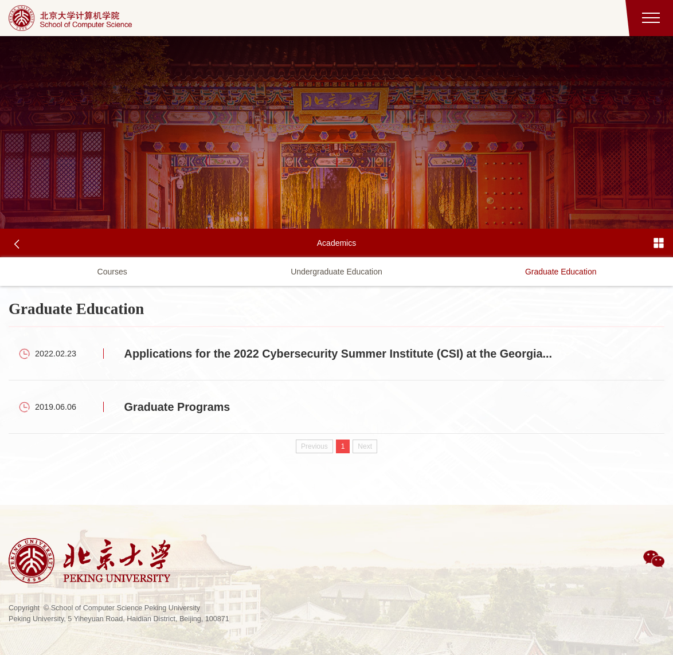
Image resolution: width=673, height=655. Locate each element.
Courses (112, 271)
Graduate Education (561, 271)
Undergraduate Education (336, 271)
